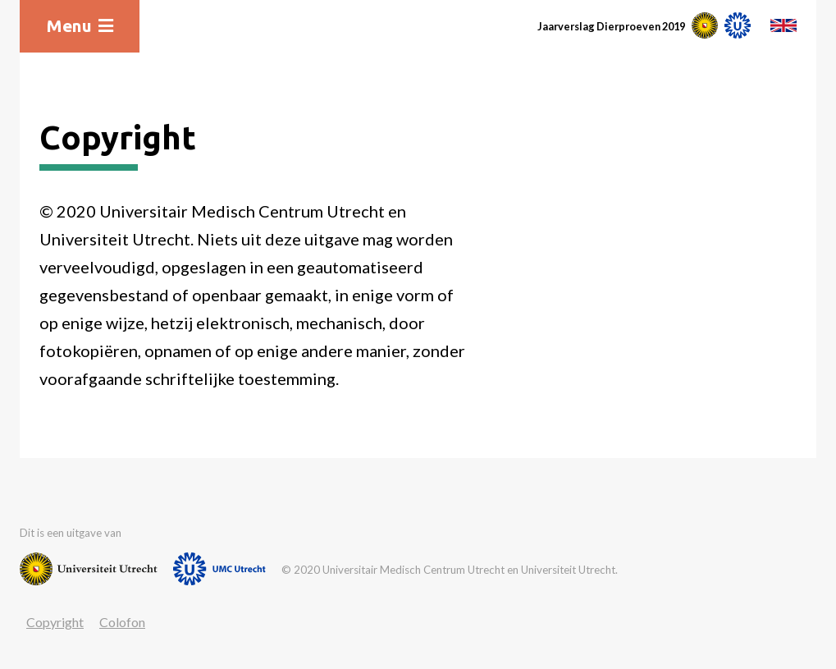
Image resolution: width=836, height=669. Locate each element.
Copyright (55, 622)
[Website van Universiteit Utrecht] (89, 568)
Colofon (122, 622)
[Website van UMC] (219, 568)
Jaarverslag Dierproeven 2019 (611, 26)
